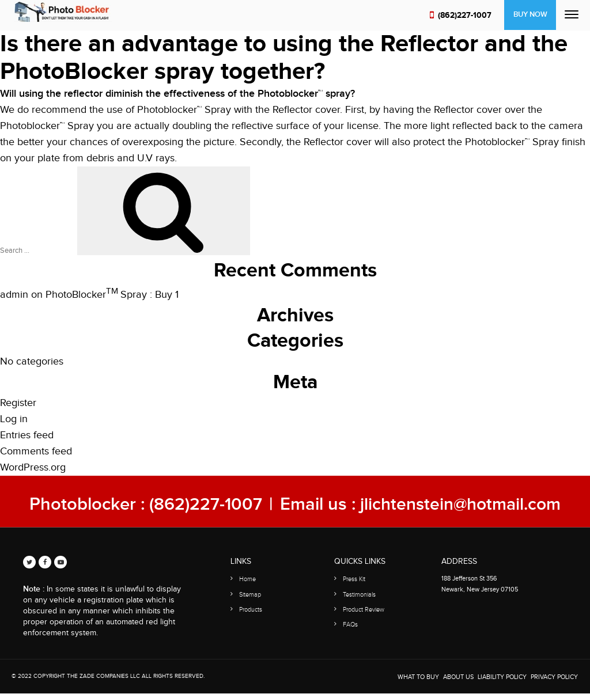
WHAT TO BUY (418, 677)
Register (18, 403)
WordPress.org (33, 467)
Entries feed (27, 435)
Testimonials (359, 594)
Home (247, 579)
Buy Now (530, 15)
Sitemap (250, 594)
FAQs (350, 624)
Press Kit (354, 579)
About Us (458, 677)
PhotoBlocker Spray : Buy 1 (112, 295)
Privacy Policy (554, 677)
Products (250, 609)
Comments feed (36, 451)
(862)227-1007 (464, 15)
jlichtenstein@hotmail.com (461, 504)
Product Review (363, 609)
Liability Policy (502, 677)
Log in (14, 419)
